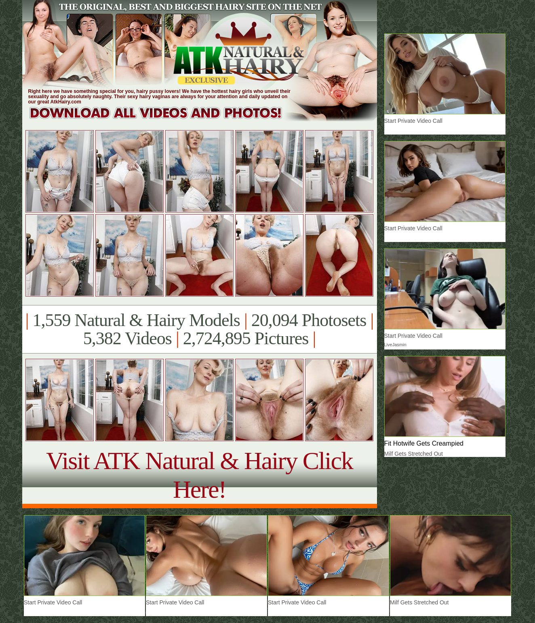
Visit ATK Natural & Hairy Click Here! (199, 475)
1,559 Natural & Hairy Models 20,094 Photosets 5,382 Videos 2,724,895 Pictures (199, 329)
